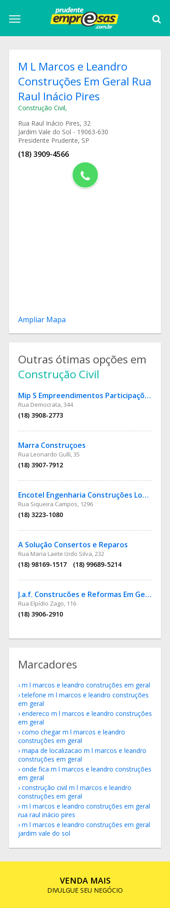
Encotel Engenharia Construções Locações (92, 495)
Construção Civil (41, 108)
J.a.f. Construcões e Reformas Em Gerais (88, 594)
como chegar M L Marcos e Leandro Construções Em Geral (71, 736)
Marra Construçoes (52, 445)
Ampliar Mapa (42, 320)
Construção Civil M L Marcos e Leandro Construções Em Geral (74, 791)
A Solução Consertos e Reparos (73, 545)
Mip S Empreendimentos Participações (85, 395)
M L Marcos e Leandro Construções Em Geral (86, 685)
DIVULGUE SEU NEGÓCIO (85, 884)
